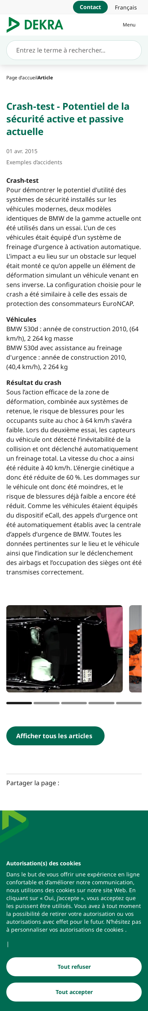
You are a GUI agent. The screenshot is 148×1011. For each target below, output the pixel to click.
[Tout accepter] (74, 994)
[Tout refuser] (74, 969)
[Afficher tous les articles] (55, 735)
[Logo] (38, 25)
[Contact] (90, 7)
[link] (126, 7)
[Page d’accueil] (21, 77)
